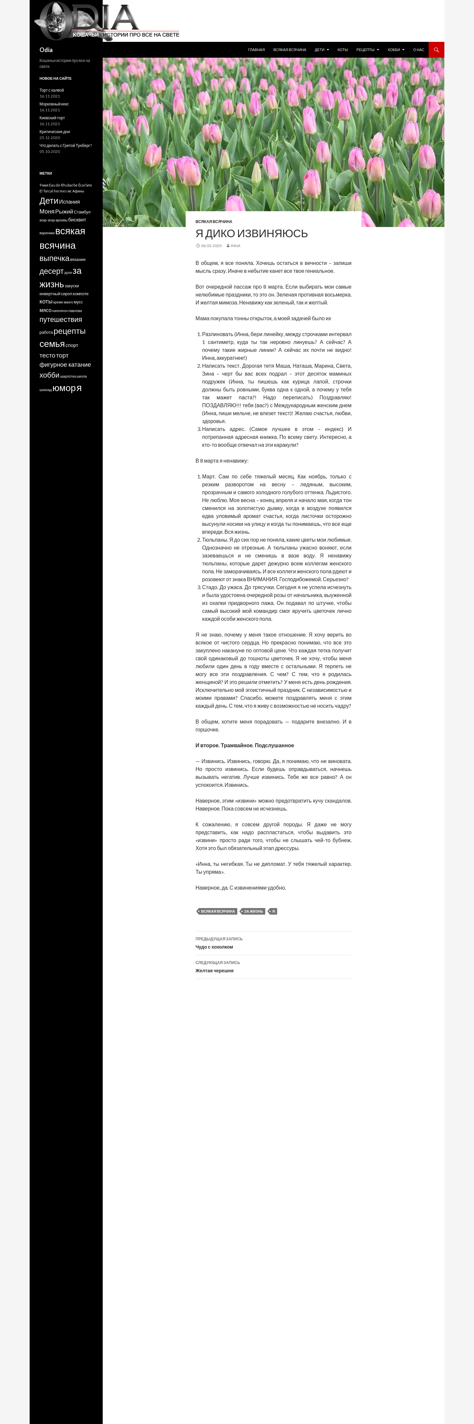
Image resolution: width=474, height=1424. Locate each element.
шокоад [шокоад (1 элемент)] (46, 389)
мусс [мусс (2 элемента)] (78, 301)
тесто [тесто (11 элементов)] (47, 355)
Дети (319, 49)
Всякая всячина (289, 49)
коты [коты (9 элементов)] (46, 301)
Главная (256, 49)
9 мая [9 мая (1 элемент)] (44, 185)
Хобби (394, 49)
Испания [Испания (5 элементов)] (69, 201)
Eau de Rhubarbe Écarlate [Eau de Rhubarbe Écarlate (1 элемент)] (70, 185)
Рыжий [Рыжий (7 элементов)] (64, 211)
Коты (343, 49)
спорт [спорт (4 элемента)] (72, 345)
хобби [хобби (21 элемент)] (50, 374)
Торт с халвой (52, 90)
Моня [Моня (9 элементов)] (47, 211)
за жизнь (253, 911)
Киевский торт (52, 117)
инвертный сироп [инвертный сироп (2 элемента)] (56, 293)
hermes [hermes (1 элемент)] (60, 191)
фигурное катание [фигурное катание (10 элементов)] (65, 364)
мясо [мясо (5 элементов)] (46, 310)
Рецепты (365, 49)
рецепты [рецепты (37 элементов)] (70, 330)
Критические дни (55, 131)
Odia (46, 49)
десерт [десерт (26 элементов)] (52, 270)
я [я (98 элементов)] (79, 387)
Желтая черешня (274, 966)
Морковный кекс (54, 103)
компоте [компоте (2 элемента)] (81, 293)
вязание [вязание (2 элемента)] (78, 259)
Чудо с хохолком (274, 942)
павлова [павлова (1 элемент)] (75, 310)
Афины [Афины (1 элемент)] (78, 191)
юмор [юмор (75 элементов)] (64, 387)
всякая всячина (218, 911)
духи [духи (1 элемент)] (68, 272)
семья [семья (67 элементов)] (52, 343)
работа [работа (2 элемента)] (46, 332)
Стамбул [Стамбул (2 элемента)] (82, 212)
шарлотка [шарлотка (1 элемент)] (68, 376)
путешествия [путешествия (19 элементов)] (61, 319)
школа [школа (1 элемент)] (81, 376)
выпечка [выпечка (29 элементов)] (54, 258)
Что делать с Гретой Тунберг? (66, 145)
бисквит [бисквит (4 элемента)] (77, 219)
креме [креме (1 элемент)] (58, 302)
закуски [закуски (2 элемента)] (72, 285)
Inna (235, 245)
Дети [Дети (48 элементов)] (49, 200)
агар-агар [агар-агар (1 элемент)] (47, 220)
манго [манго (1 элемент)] (68, 302)
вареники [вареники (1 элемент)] (47, 233)
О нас (418, 49)
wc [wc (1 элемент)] (69, 191)
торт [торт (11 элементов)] (62, 355)
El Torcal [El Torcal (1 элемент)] (46, 191)
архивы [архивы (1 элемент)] (61, 220)
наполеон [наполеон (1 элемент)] (60, 310)
